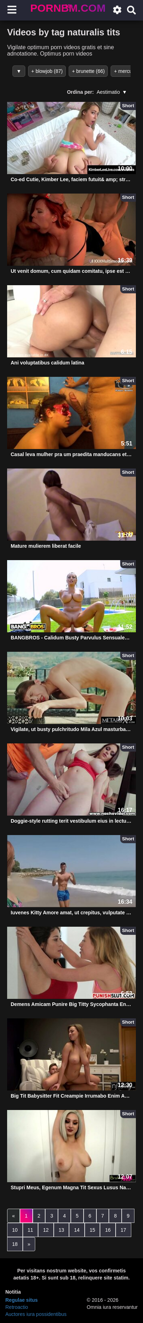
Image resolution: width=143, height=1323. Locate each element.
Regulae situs (21, 1300)
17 (123, 1230)
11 (30, 1230)
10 (15, 1230)
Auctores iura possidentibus (36, 1314)
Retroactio (16, 1307)
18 (15, 1244)
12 (46, 1230)
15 (92, 1230)
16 (108, 1230)
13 (61, 1230)
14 (77, 1230)
